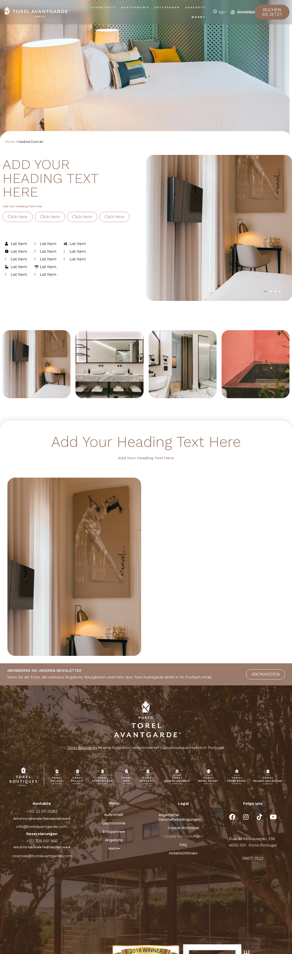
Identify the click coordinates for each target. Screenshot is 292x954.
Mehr (199, 17)
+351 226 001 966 (42, 841)
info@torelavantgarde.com (41, 826)
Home (10, 141)
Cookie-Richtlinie (183, 828)
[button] (265, 291)
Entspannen (167, 7)
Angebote (195, 7)
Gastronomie (135, 7)
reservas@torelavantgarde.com (42, 855)
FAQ (183, 845)
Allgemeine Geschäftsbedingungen (180, 817)
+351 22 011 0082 (42, 811)
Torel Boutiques (82, 747)
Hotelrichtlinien (183, 853)
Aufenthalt (103, 7)
